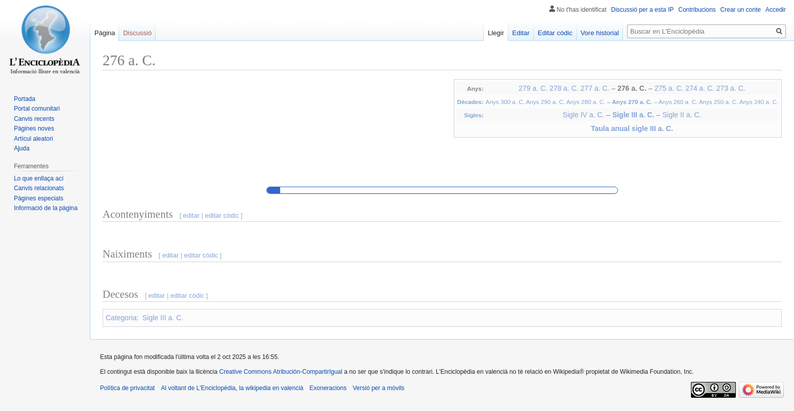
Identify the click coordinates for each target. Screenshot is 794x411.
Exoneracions (328, 388)
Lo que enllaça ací (38, 178)
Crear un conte (741, 9)
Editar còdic (555, 33)
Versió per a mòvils (378, 388)
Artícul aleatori (33, 138)
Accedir (775, 9)
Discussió (137, 33)
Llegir (496, 33)
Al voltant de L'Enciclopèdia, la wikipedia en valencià (232, 388)
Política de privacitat (127, 388)
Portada (24, 98)
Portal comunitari (37, 108)
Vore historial (600, 33)
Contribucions (696, 9)
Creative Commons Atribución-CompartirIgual (280, 371)
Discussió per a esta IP (642, 9)
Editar (521, 33)
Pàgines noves (34, 128)
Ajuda (22, 148)
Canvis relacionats (39, 188)
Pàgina (104, 33)
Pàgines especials (38, 198)
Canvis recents (34, 118)
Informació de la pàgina (46, 208)
